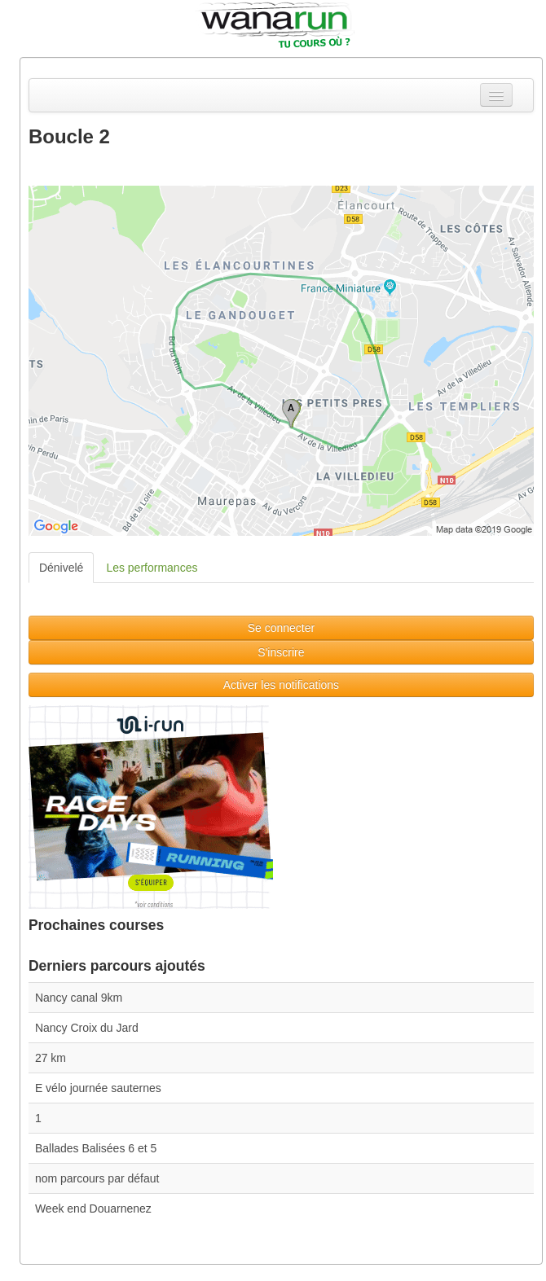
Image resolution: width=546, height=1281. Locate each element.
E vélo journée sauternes (98, 1088)
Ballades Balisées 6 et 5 (95, 1148)
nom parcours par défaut (97, 1178)
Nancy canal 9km (78, 997)
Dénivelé (61, 567)
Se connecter (281, 627)
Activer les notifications (281, 684)
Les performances (151, 567)
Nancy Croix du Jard (87, 1027)
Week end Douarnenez (93, 1208)
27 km (50, 1057)
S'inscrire (281, 652)
